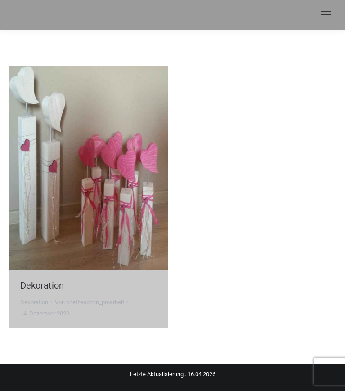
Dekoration (42, 285)
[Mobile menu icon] (325, 14)
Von (89, 302)
